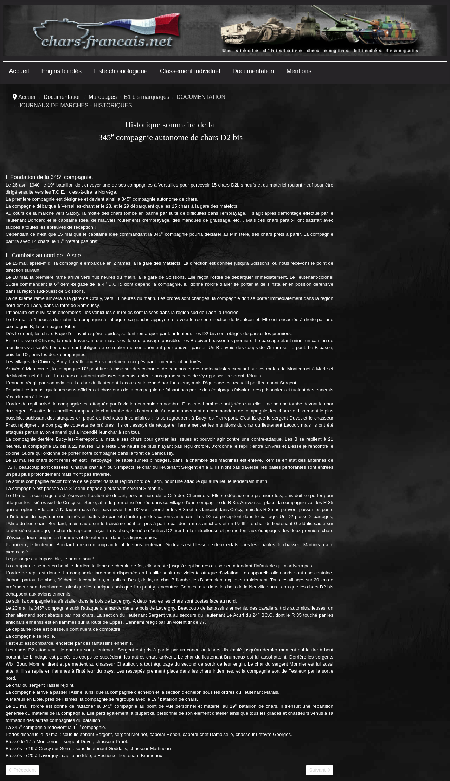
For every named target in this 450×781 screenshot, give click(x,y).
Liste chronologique (121, 71)
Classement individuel (190, 71)
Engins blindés (61, 71)
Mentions (299, 71)
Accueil (19, 71)
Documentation (253, 71)
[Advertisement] (392, 201)
